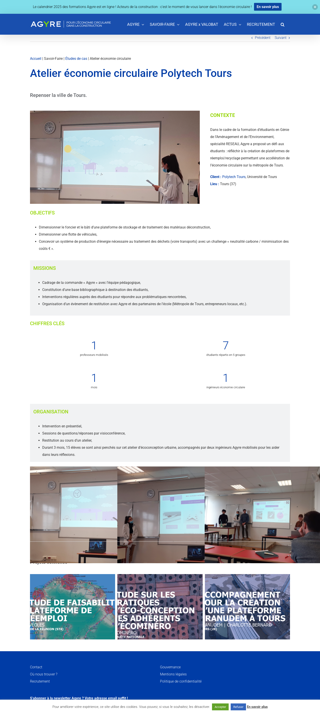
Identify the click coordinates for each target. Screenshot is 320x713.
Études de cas (76, 58)
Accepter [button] (220, 707)
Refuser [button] (238, 707)
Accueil (35, 58)
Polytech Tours (234, 177)
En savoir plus (257, 707)
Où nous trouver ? (43, 674)
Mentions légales (173, 674)
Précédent (262, 38)
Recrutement (40, 681)
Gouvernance (170, 667)
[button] (282, 24)
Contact (36, 667)
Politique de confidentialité (181, 681)
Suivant (280, 38)
